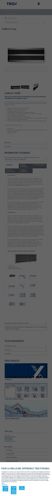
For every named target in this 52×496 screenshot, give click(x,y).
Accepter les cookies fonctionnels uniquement (14, 490)
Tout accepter (22, 488)
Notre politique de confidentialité (5, 484)
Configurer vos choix (6, 489)
